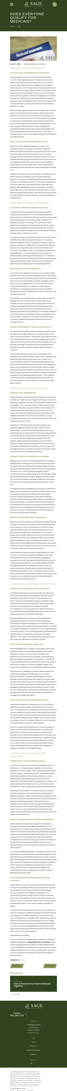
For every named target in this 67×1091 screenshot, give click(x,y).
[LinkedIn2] (31, 1063)
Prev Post (17, 966)
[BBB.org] (35, 1063)
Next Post (50, 966)
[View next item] (18, 994)
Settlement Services (33, 1050)
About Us (33, 1046)
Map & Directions (33, 1033)
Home (33, 1042)
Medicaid (22, 960)
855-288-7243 (17, 1015)
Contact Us (33, 1054)
